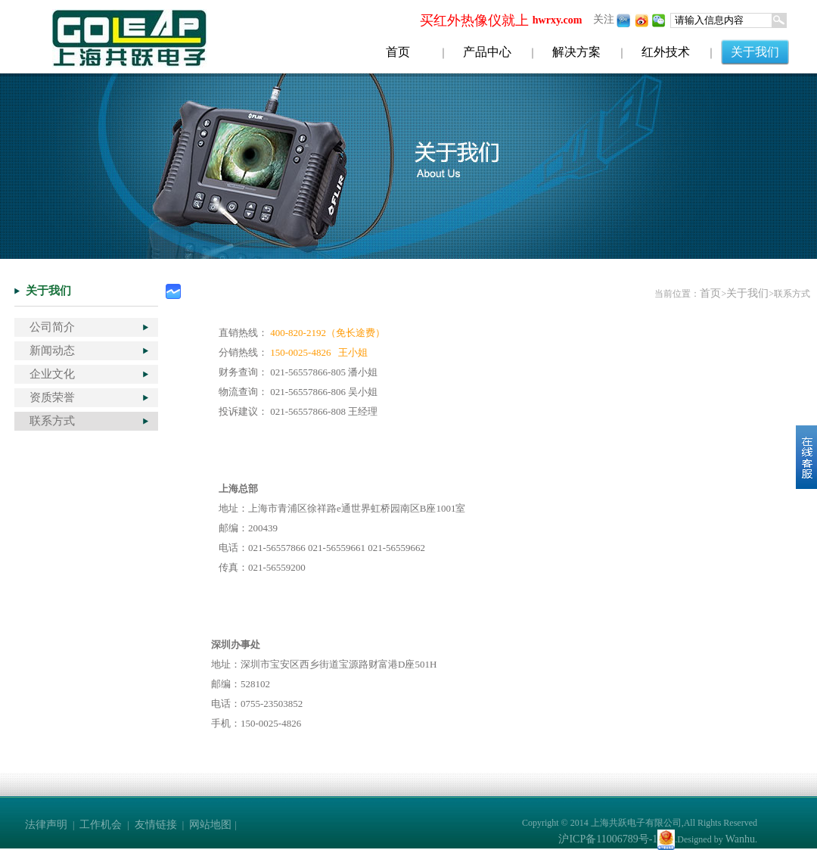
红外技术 (665, 51)
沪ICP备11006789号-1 (607, 839)
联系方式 (52, 421)
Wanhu (740, 839)
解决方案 (576, 51)
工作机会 (100, 824)
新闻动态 (52, 350)
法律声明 (46, 824)
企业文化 (52, 374)
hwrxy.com (557, 20)
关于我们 (755, 51)
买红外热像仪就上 (474, 20)
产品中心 (487, 51)
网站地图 (210, 824)
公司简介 (52, 327)
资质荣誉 (52, 397)
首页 (398, 51)
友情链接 (156, 824)
